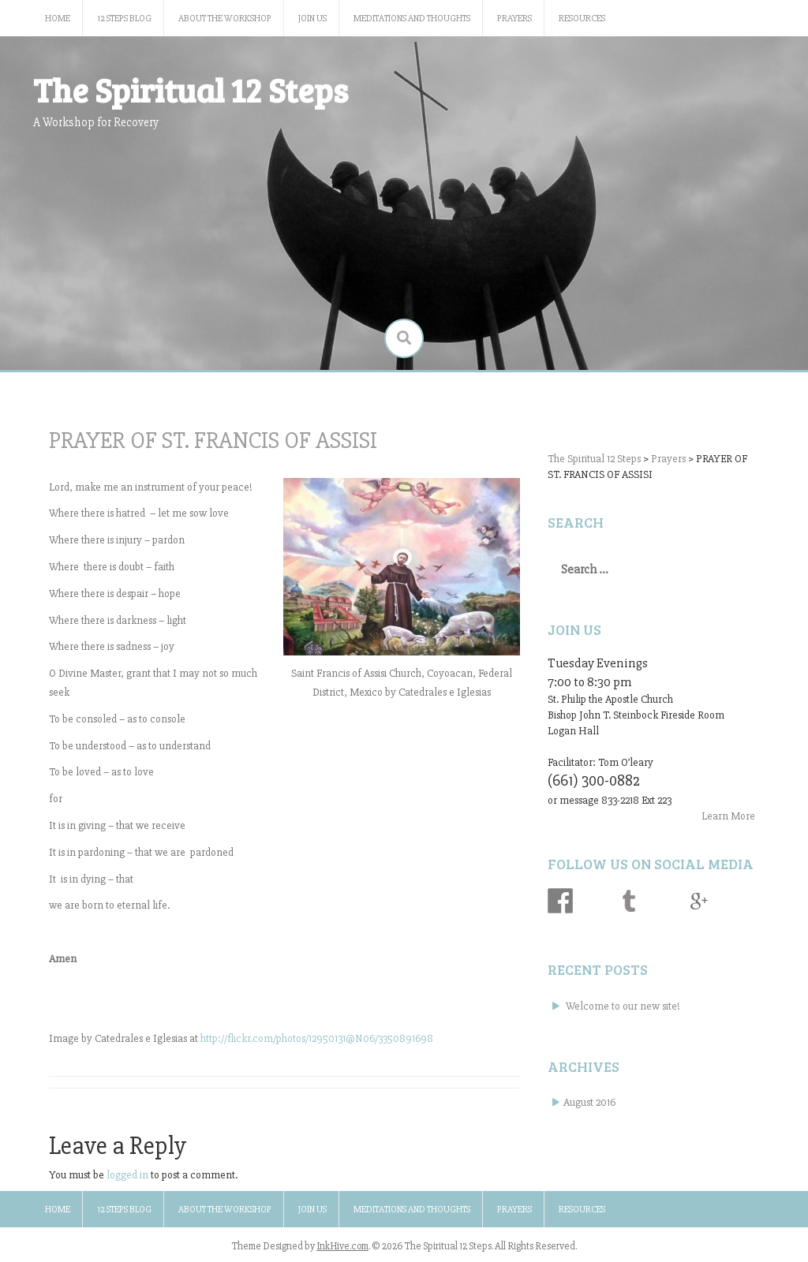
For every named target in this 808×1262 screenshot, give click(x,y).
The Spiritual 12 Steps (190, 89)
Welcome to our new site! (623, 1006)
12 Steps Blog (124, 18)
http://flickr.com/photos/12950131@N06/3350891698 (316, 1038)
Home (57, 18)
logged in (127, 1175)
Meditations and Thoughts (412, 18)
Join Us (312, 18)
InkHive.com (342, 1246)
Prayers (514, 18)
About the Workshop (224, 18)
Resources (582, 18)
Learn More (728, 816)
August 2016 (589, 1102)
